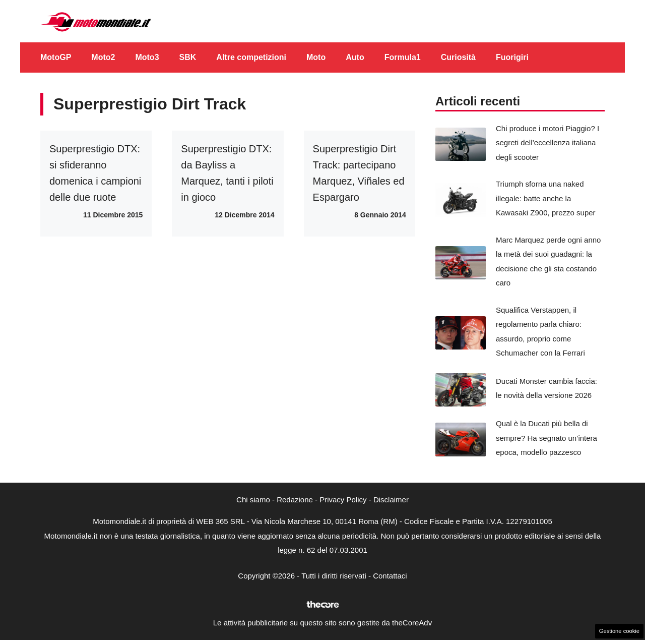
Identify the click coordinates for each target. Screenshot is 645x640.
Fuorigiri (512, 57)
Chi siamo (253, 499)
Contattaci (390, 575)
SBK (188, 57)
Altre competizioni (251, 57)
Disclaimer (391, 499)
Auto (355, 57)
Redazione (295, 499)
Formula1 (402, 57)
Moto (316, 57)
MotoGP (55, 57)
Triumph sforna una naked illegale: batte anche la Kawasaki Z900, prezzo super (546, 198)
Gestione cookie (619, 631)
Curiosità (458, 57)
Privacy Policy (342, 499)
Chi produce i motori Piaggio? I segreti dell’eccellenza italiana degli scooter (547, 142)
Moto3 (147, 57)
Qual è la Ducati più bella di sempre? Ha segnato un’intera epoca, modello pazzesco (546, 437)
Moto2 (103, 57)
